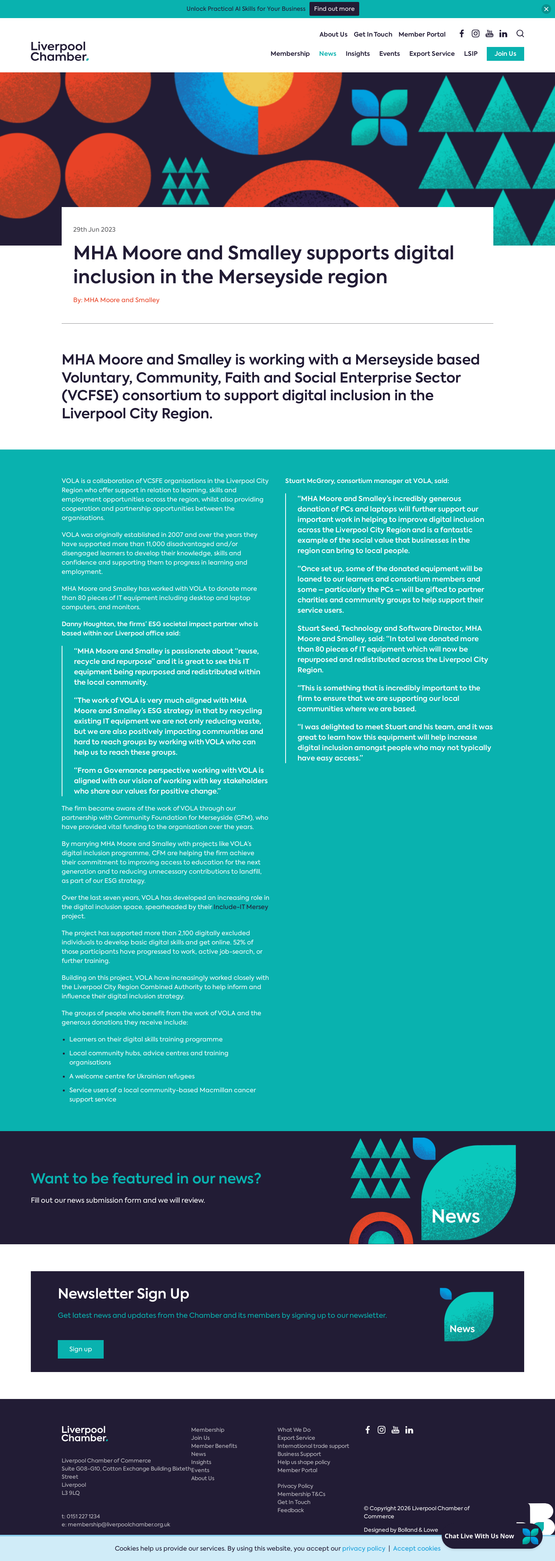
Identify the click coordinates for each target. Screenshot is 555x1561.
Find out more (334, 9)
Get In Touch (373, 34)
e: (116, 1524)
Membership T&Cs (301, 1494)
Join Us (505, 53)
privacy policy (363, 1548)
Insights (358, 53)
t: (81, 1516)
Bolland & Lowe (418, 1529)
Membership (290, 53)
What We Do (294, 1429)
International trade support (313, 1445)
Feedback (291, 1510)
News (327, 53)
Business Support (299, 1454)
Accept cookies (417, 1548)
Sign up (80, 1349)
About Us (334, 34)
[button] (546, 9)
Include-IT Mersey (241, 907)
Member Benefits (214, 1445)
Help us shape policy (304, 1462)
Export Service (432, 53)
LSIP (471, 53)
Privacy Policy (295, 1485)
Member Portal (422, 34)
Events (389, 53)
